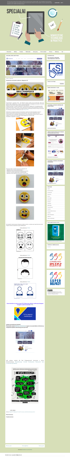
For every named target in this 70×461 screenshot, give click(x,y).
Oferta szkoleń (43, 51)
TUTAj (24, 109)
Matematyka (49, 205)
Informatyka (49, 198)
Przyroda (49, 209)
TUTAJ (27, 109)
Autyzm (49, 188)
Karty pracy (35, 51)
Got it (62, 2)
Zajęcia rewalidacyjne (51, 218)
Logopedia (49, 203)
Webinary (57, 51)
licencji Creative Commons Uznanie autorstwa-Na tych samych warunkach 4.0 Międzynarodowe (55, 292)
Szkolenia (49, 212)
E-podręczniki (50, 192)
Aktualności (9, 51)
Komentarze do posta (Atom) (27, 449)
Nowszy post (8, 445)
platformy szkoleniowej (20, 326)
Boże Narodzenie (50, 190)
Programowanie (50, 207)
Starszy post (41, 445)
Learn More (57, 2)
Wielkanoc (49, 216)
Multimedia (28, 51)
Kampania (49, 201)
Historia (49, 196)
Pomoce (50, 51)
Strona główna (25, 445)
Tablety (15, 51)
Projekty (21, 51)
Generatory (49, 194)
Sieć (62, 51)
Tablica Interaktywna (51, 214)
